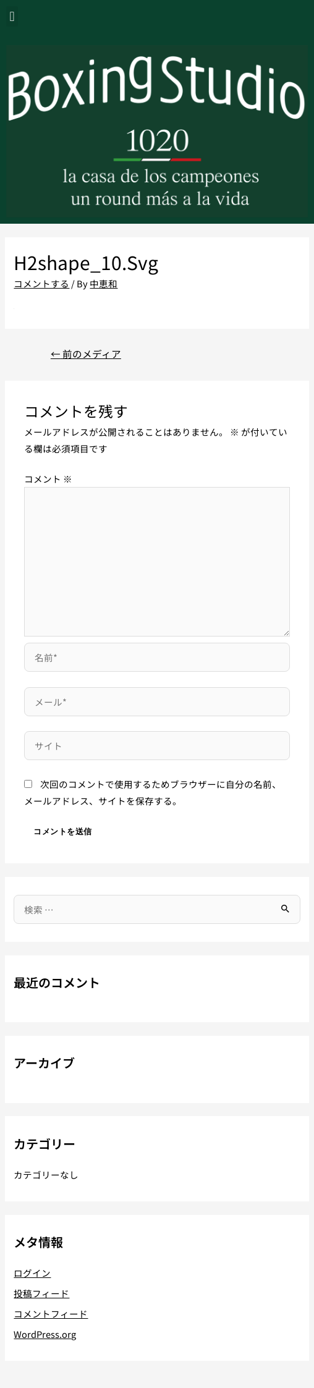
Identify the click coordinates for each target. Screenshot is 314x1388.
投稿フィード (41, 1293)
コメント (48, 478)
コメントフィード (51, 1313)
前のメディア (86, 353)
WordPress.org (45, 1333)
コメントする (41, 283)
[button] (12, 16)
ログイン (32, 1272)
